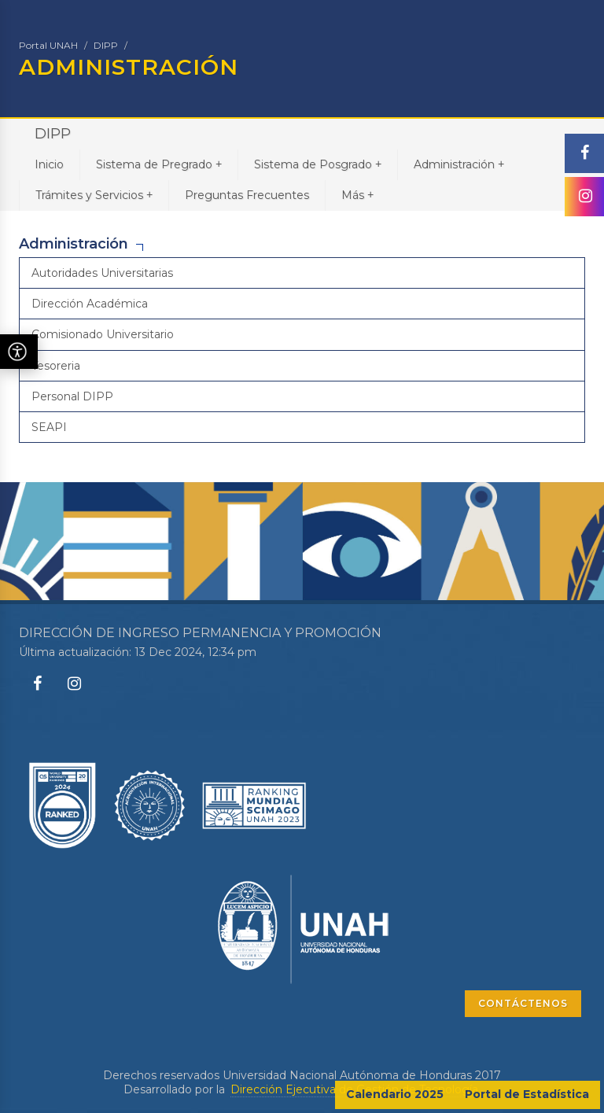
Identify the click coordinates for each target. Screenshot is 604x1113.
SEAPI (49, 427)
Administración (459, 164)
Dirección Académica (89, 304)
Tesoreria (55, 366)
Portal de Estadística (527, 1094)
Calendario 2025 (395, 1094)
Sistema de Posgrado (317, 164)
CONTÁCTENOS (523, 1003)
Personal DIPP (72, 396)
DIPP (106, 45)
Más (357, 194)
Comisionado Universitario (102, 334)
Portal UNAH (48, 45)
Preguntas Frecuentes (247, 195)
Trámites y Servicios (94, 194)
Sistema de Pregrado (159, 164)
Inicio (49, 164)
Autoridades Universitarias (102, 273)
